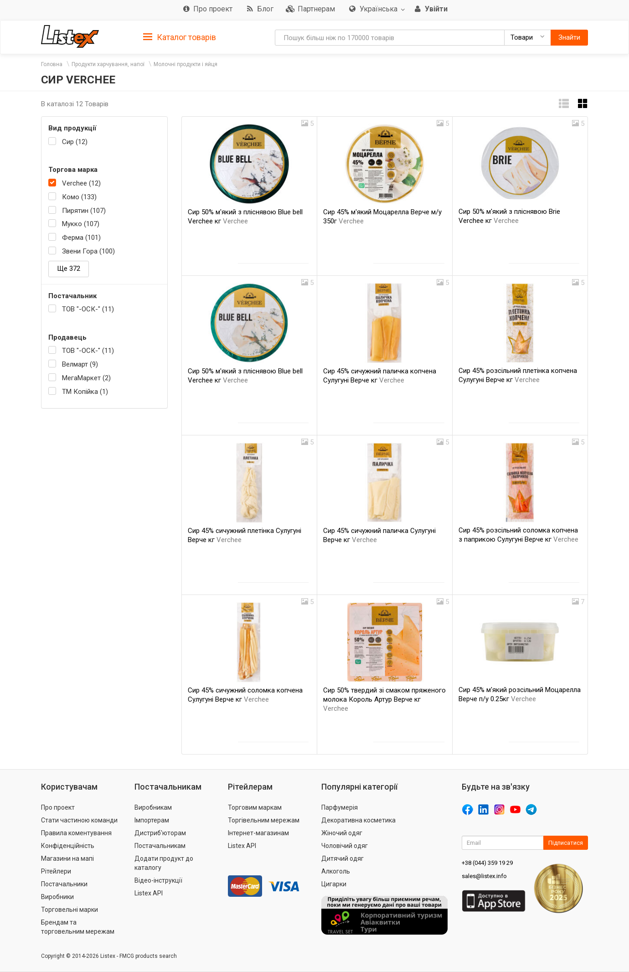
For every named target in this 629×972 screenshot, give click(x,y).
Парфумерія (339, 807)
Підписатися (565, 842)
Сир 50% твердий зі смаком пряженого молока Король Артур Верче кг (384, 699)
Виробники (57, 896)
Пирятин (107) (84, 211)
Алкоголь (335, 871)
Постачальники (64, 884)
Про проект (58, 807)
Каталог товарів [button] (179, 37)
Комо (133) (79, 197)
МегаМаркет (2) (86, 378)
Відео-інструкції (158, 880)
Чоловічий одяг (344, 845)
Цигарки (333, 884)
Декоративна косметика (358, 820)
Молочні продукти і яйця (185, 64)
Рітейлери (56, 871)
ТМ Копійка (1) (85, 392)
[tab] (179, 36)
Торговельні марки (69, 909)
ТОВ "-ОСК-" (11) (88, 309)
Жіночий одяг (341, 833)
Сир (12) (75, 142)
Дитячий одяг (342, 858)
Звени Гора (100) (88, 251)
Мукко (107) (80, 224)
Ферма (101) (81, 237)
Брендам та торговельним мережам (77, 927)
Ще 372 (68, 268)
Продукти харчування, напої (108, 64)
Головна (51, 64)
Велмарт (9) (80, 364)
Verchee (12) (81, 183)
